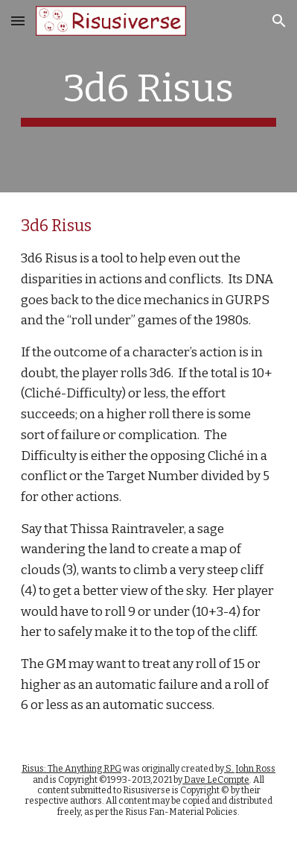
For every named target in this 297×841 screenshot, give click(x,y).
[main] (149, 96)
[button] (18, 20)
